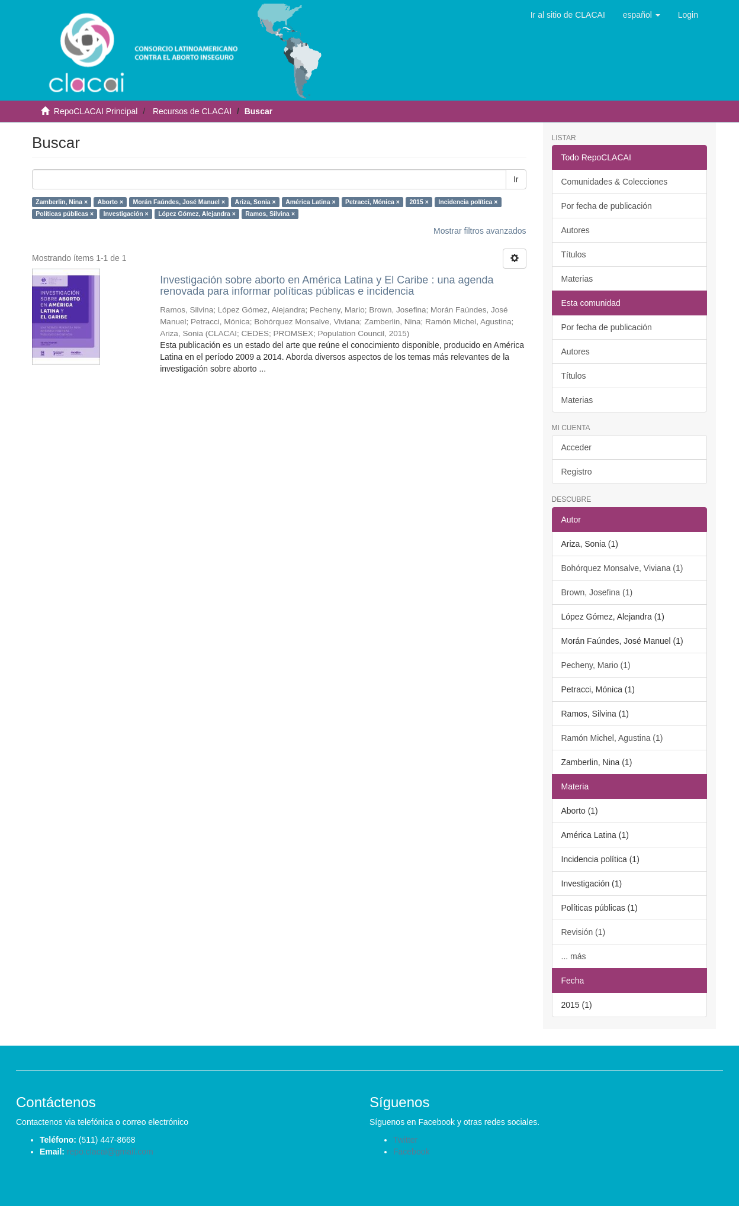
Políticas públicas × (65, 213)
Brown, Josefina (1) (597, 592)
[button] (641, 15)
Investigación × (126, 213)
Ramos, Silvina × (270, 213)
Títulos (573, 254)
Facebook (411, 1151)
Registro (576, 471)
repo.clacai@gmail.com (110, 1151)
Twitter (405, 1139)
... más (573, 956)
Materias (577, 278)
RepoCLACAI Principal (96, 111)
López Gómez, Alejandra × (197, 213)
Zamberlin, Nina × (62, 201)
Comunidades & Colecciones (614, 181)
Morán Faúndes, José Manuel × (179, 201)
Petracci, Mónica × (372, 201)
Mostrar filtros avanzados (479, 231)
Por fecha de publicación (606, 206)
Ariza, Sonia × (255, 201)
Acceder (576, 447)
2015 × (418, 201)
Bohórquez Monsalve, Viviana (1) (622, 568)
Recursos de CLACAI (192, 111)
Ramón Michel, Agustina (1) (612, 738)
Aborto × (110, 201)
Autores (575, 230)
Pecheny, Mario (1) (596, 665)
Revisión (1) (583, 932)
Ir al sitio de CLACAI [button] (568, 15)
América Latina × (310, 201)
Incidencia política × (467, 201)
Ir (516, 179)
